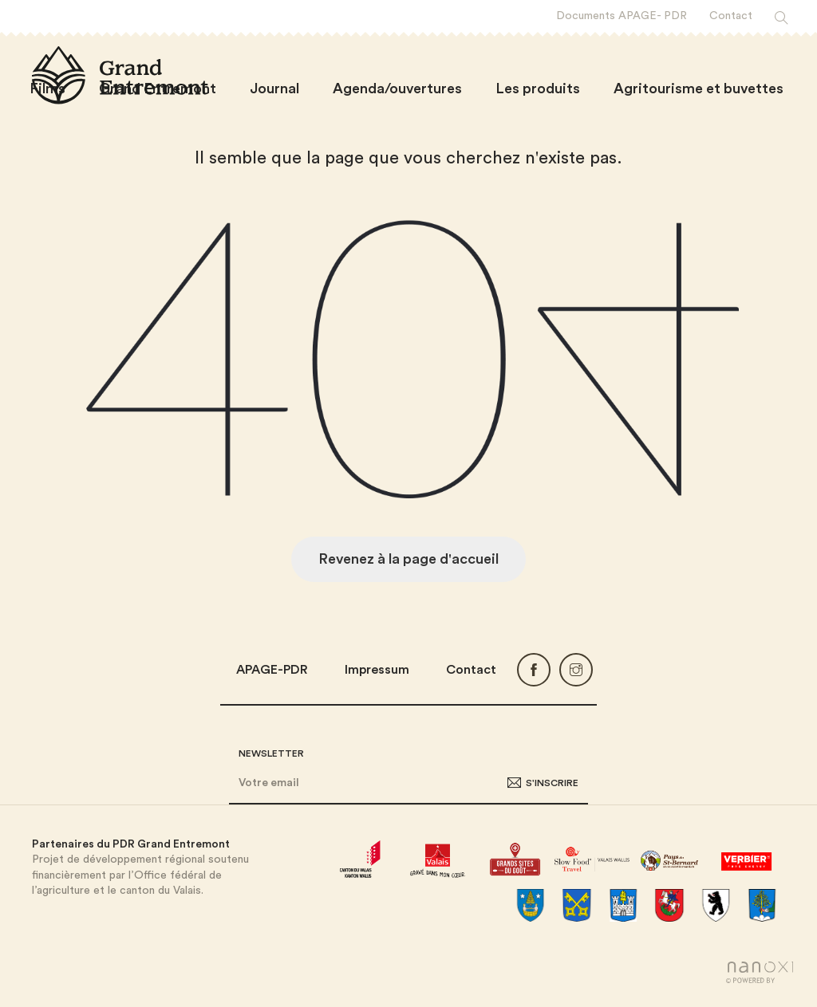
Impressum (377, 669)
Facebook (534, 669)
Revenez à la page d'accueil (408, 559)
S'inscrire (552, 783)
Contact (471, 669)
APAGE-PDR (272, 669)
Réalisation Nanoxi (759, 972)
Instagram (576, 669)
